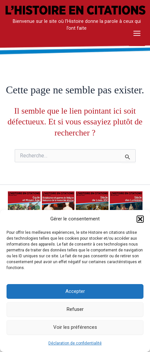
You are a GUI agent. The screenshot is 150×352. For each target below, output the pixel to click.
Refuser (75, 309)
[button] (140, 219)
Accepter (75, 291)
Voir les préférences (75, 327)
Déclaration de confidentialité (75, 343)
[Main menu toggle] (137, 35)
